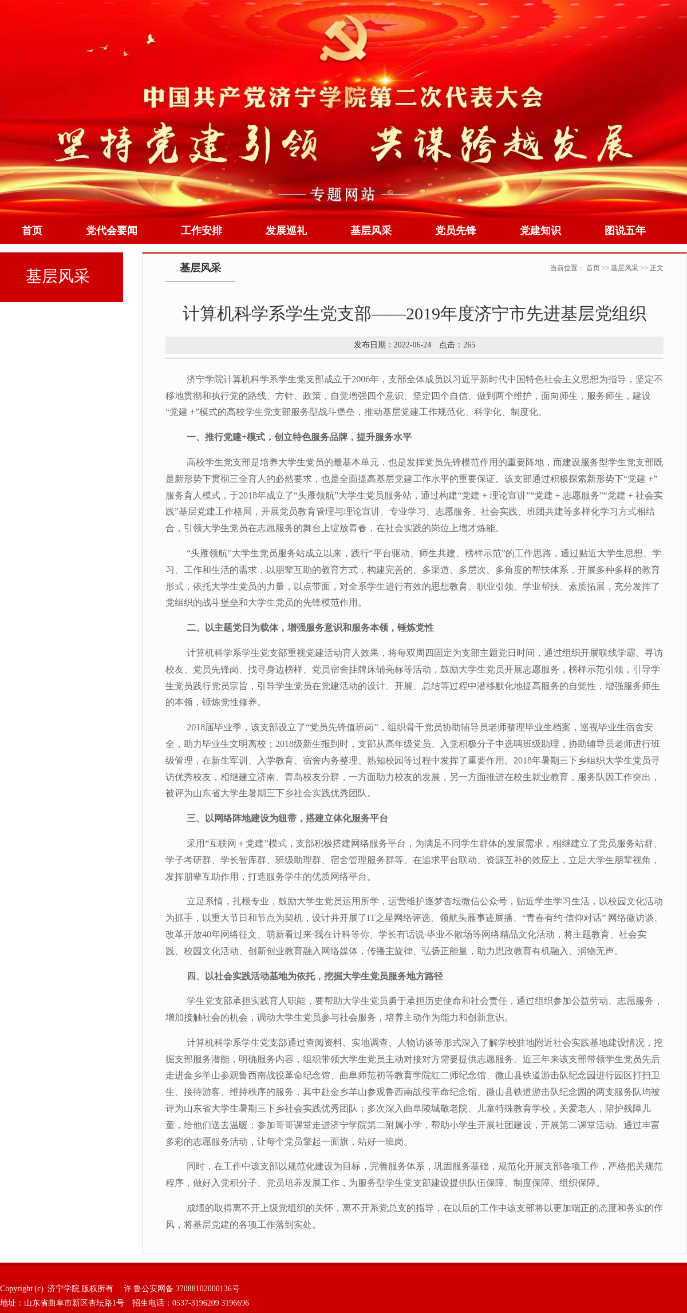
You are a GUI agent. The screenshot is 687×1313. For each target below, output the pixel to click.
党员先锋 (455, 230)
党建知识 (540, 230)
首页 (32, 230)
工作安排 (201, 230)
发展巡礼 (286, 230)
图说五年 (625, 230)
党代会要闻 (111, 230)
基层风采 (371, 230)
